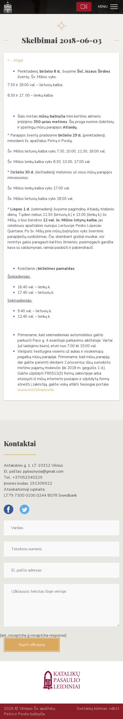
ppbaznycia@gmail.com (43, 471)
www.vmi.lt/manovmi (36, 389)
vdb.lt (114, 708)
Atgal (15, 60)
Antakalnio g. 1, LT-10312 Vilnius (33, 465)
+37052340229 (27, 477)
